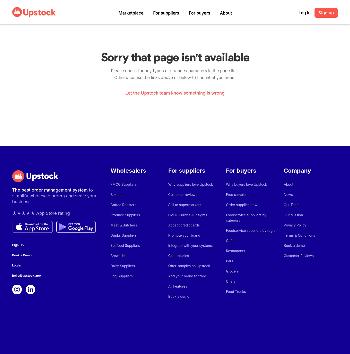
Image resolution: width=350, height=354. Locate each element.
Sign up (326, 12)
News (288, 195)
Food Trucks (236, 292)
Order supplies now (241, 205)
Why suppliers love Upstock (190, 184)
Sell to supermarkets (184, 205)
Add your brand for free (187, 276)
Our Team (291, 205)
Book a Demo (22, 255)
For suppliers (166, 13)
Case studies (178, 256)
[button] (131, 13)
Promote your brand (184, 235)
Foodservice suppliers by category (246, 217)
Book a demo (178, 296)
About (226, 13)
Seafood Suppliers (125, 245)
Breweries (119, 256)
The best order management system (50, 190)
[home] (34, 12)
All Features (177, 286)
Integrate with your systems (190, 245)
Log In (16, 265)
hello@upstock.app (26, 275)
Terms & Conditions (299, 235)
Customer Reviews (299, 256)
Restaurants (235, 251)
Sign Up (18, 245)
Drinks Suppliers (124, 235)
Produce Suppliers (125, 215)
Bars (229, 261)
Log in (304, 12)
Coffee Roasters (123, 205)
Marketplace (131, 13)
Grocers (232, 271)
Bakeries (117, 195)
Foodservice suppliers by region (252, 230)
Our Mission (293, 215)
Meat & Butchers (124, 225)
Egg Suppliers (122, 276)
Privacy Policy (295, 225)
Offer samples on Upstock (189, 266)
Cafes (230, 241)
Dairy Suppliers (123, 266)
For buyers (199, 13)
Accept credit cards (184, 225)
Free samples (236, 195)
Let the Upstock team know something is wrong (175, 93)
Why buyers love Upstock (246, 184)
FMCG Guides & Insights (187, 215)
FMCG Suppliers (124, 184)
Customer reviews (182, 195)
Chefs (231, 281)
